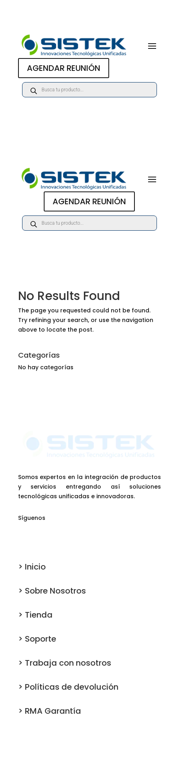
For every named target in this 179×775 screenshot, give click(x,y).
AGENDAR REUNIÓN (63, 68)
